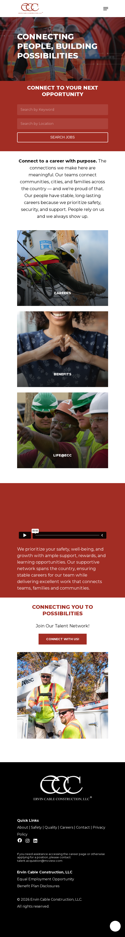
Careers (66, 827)
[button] (63, 639)
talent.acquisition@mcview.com (39, 860)
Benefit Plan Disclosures (38, 886)
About (22, 827)
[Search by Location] (62, 123)
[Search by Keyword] (62, 109)
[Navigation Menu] (105, 8)
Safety (36, 827)
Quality (51, 827)
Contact (83, 827)
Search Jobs (62, 137)
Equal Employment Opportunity (45, 879)
